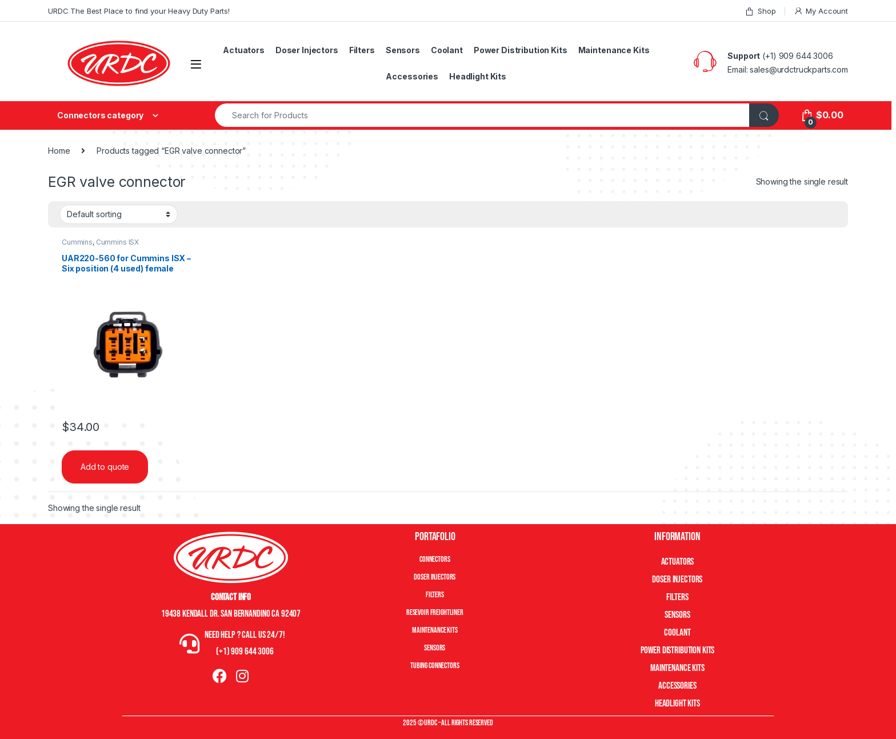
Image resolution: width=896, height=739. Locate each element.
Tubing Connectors (434, 665)
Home (59, 150)
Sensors (403, 50)
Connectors (434, 559)
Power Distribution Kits (520, 50)
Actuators (244, 50)
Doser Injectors (306, 50)
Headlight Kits (477, 76)
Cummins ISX (117, 242)
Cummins (77, 242)
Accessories (412, 76)
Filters (362, 50)
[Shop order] (118, 214)
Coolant (447, 50)
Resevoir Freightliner (434, 612)
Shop (760, 11)
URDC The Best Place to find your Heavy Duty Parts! (139, 10)
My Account (821, 11)
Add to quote (105, 467)
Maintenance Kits (614, 50)
